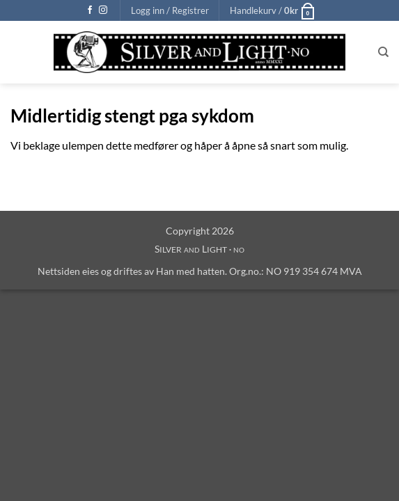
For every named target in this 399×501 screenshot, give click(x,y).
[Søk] (383, 52)
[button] (170, 10)
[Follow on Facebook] (90, 11)
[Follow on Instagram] (103, 11)
